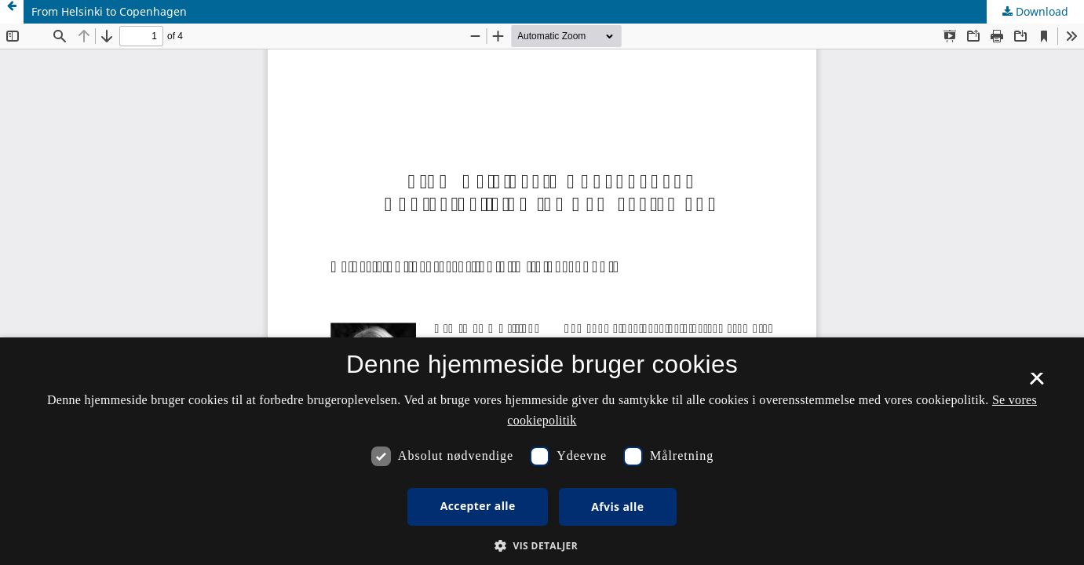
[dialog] (542, 451)
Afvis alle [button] (617, 506)
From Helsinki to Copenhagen (109, 11)
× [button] (1036, 384)
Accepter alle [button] (478, 505)
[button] (542, 546)
